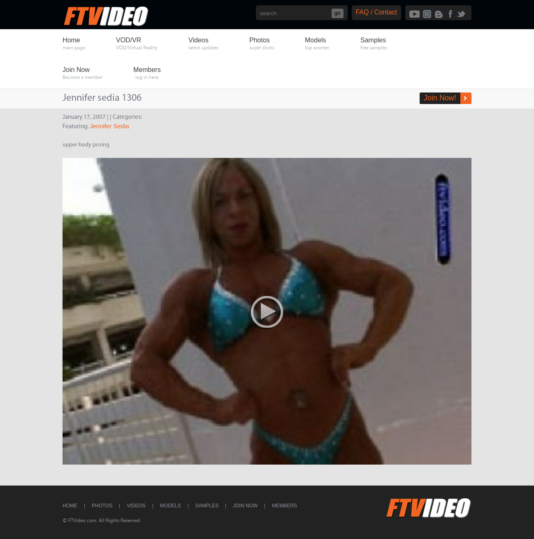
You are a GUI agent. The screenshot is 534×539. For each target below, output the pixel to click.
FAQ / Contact (376, 12)
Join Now (245, 506)
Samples (207, 506)
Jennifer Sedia (109, 126)
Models (170, 506)
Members (284, 506)
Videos (136, 506)
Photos (102, 506)
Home (70, 506)
